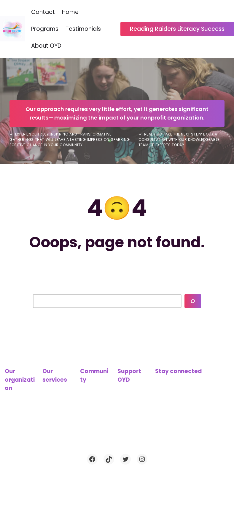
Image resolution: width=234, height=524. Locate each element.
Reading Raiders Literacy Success (177, 29)
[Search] (192, 301)
